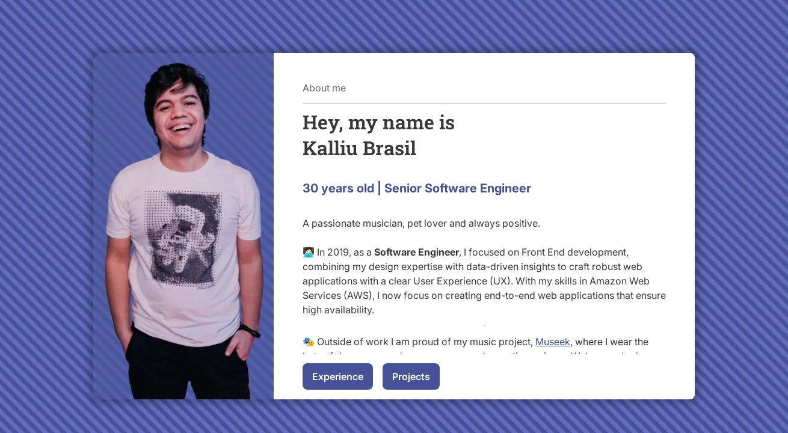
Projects (411, 376)
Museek (552, 342)
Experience (338, 376)
